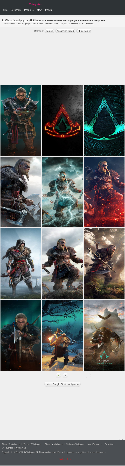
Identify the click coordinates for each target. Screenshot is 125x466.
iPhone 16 (29, 10)
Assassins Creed (65, 31)
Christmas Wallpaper (75, 444)
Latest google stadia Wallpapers (62, 384)
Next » (88, 375)
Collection (16, 10)
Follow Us (65, 459)
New (39, 10)
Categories (35, 4)
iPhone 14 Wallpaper (54, 444)
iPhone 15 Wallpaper (11, 444)
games (49, 31)
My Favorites (7, 448)
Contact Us (21, 448)
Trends (48, 10)
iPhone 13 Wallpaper (32, 444)
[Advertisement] (62, 60)
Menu (121, 10)
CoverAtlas (109, 444)
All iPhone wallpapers (45, 452)
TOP (120, 439)
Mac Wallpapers (95, 444)
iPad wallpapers (64, 452)
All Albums (35, 20)
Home (4, 10)
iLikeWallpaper (28, 452)
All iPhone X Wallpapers (15, 20)
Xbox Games (84, 31)
